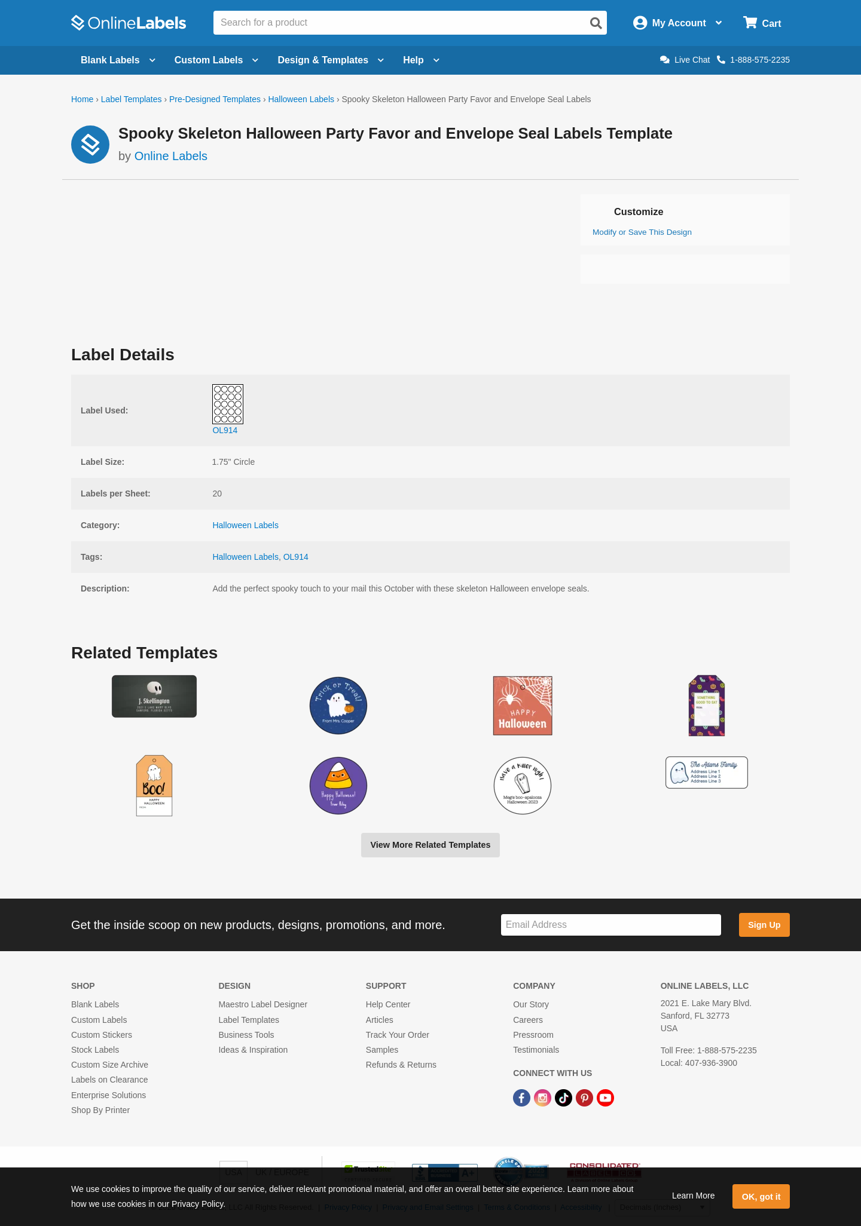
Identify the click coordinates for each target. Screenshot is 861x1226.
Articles (379, 1020)
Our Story (531, 1004)
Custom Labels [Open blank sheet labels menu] (217, 60)
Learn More (693, 1195)
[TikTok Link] (565, 1097)
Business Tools (246, 1035)
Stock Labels (95, 1050)
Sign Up (764, 925)
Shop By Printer (100, 1110)
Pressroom (533, 1035)
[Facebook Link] (523, 1097)
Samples (382, 1050)
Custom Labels (99, 1020)
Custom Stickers (101, 1035)
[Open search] (596, 23)
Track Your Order (397, 1035)
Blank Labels (95, 1004)
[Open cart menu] (762, 23)
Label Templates (131, 99)
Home (82, 99)
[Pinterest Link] (586, 1097)
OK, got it (761, 1197)
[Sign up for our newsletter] (611, 925)
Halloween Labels (301, 99)
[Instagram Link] (544, 1097)
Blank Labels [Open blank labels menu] (118, 60)
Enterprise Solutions (108, 1095)
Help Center (388, 1004)
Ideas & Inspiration (253, 1050)
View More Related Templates (430, 845)
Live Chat (685, 60)
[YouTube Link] (605, 1097)
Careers (528, 1020)
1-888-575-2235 (753, 60)
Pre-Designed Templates (215, 99)
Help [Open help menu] (421, 60)
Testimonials (536, 1050)
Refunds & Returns (401, 1064)
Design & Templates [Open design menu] (330, 60)
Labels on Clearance (109, 1079)
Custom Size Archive (109, 1064)
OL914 (296, 557)
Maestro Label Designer (262, 1004)
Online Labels (171, 156)
